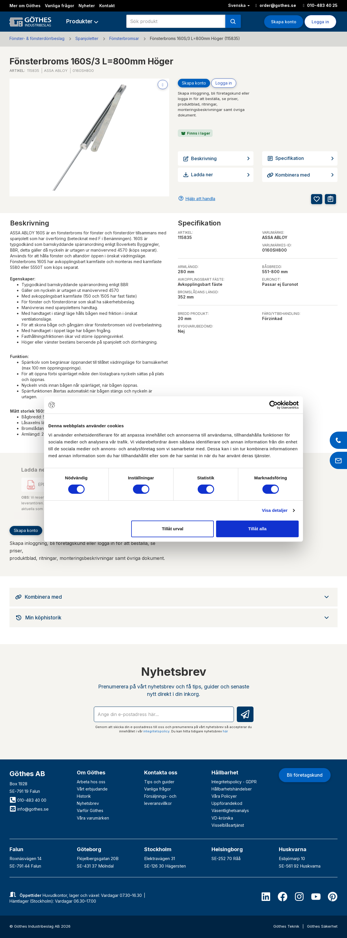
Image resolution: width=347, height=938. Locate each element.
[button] (82, 21)
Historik (84, 796)
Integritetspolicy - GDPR (234, 781)
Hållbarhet (224, 772)
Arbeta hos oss (91, 781)
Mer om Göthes (25, 5)
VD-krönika (222, 818)
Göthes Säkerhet (322, 926)
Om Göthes (91, 772)
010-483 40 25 (320, 5)
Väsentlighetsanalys (230, 810)
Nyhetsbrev (88, 803)
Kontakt (107, 5)
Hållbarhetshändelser (231, 788)
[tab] (173, 597)
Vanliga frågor (59, 5)
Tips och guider (159, 781)
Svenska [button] (239, 5)
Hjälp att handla (200, 198)
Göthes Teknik (286, 926)
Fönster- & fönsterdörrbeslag (36, 38)
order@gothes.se (276, 5)
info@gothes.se (29, 809)
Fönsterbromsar (124, 38)
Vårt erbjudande (92, 788)
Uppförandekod (226, 803)
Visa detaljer (274, 510)
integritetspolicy (156, 731)
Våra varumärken (93, 818)
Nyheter (87, 5)
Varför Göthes (90, 810)
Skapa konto (283, 21)
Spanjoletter (86, 38)
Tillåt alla (257, 528)
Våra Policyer (224, 796)
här (225, 731)
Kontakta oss (160, 772)
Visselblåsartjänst (227, 825)
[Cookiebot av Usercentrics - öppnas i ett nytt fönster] (273, 405)
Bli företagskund (305, 775)
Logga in (320, 21)
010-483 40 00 (27, 800)
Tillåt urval (172, 528)
